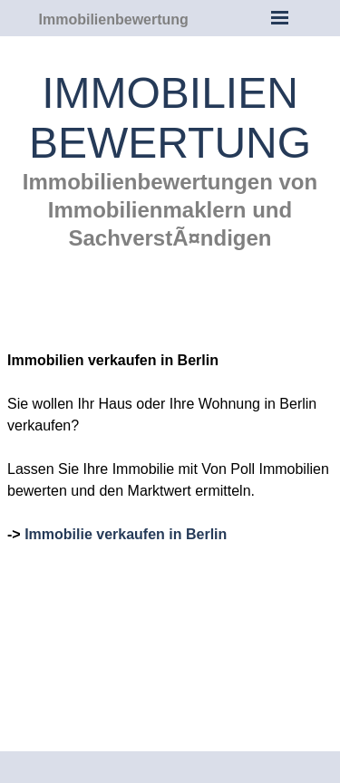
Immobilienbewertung (114, 19)
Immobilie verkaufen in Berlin (125, 534)
